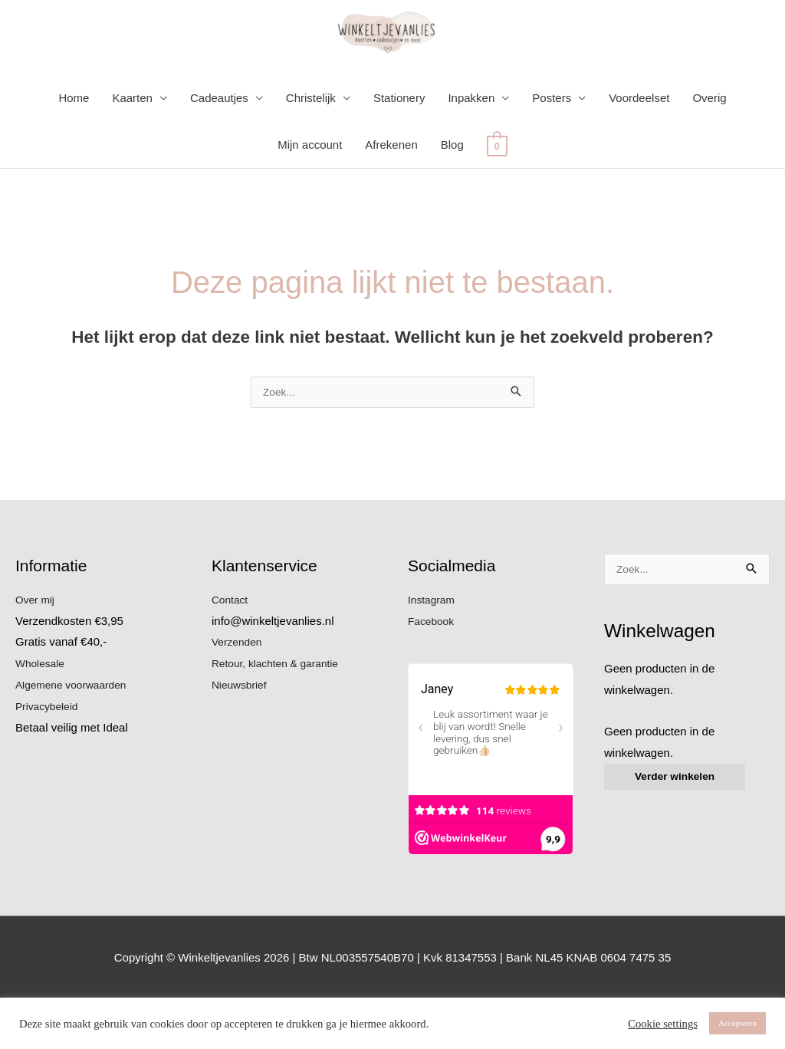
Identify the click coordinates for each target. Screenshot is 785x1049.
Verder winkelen (678, 828)
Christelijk (311, 146)
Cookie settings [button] (663, 1024)
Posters (551, 146)
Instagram (433, 649)
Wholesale (42, 712)
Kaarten (132, 146)
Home (73, 146)
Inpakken (471, 146)
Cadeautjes (219, 146)
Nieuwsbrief (241, 734)
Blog (452, 192)
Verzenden (239, 691)
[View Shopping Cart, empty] (497, 192)
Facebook (433, 669)
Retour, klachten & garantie (281, 712)
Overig (709, 146)
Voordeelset (639, 146)
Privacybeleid (49, 755)
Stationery (399, 146)
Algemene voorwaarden (75, 734)
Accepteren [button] (737, 1023)
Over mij (36, 649)
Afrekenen (391, 192)
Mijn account (310, 192)
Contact (231, 649)
